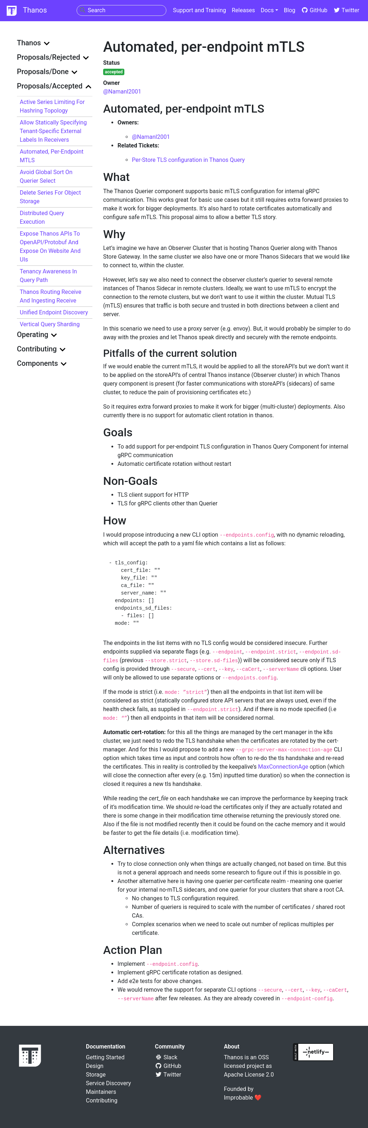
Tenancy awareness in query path (48, 275)
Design (95, 1066)
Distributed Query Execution (42, 217)
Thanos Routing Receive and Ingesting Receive (50, 296)
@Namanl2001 (122, 91)
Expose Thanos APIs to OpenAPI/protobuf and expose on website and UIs (50, 246)
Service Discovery (108, 1083)
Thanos (26, 11)
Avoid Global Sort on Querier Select (46, 176)
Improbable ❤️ (243, 1097)
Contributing (102, 1100)
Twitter (346, 10)
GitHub (314, 10)
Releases (243, 10)
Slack (166, 1057)
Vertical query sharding (50, 324)
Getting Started (105, 1057)
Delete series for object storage (50, 197)
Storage (96, 1074)
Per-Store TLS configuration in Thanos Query (188, 159)
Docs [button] (267, 10)
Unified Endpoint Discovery (54, 312)
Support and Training (199, 10)
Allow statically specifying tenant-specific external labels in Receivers (53, 131)
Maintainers (101, 1091)
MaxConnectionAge (283, 766)
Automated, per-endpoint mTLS (51, 156)
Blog (289, 10)
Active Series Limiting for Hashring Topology (52, 106)
